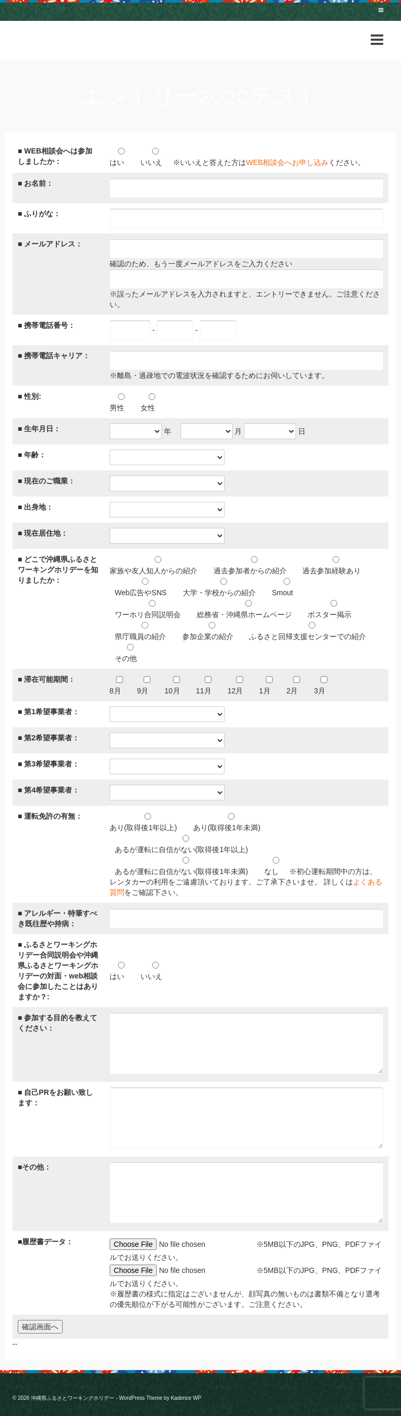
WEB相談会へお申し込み (287, 162)
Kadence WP (186, 1398)
